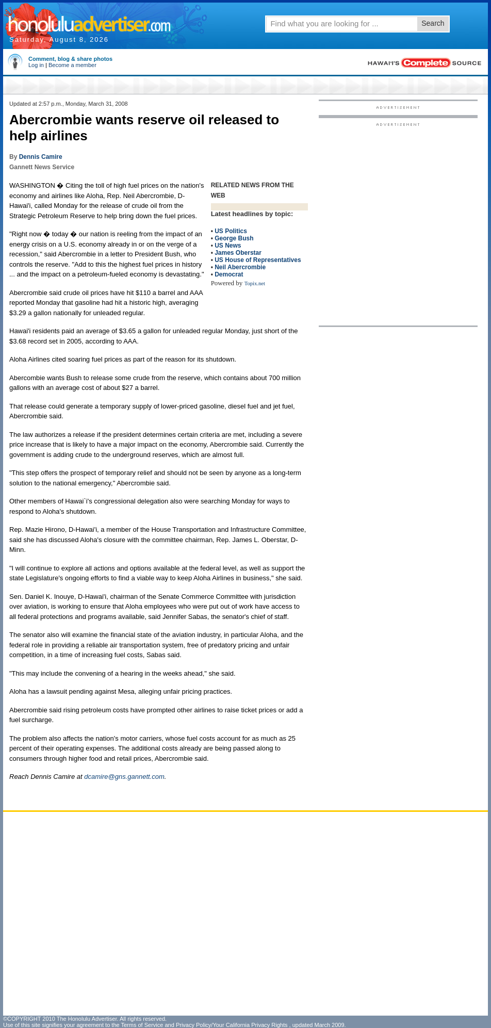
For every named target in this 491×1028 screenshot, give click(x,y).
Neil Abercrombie (240, 267)
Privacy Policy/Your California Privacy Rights (232, 1025)
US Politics (231, 231)
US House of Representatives (258, 260)
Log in (36, 65)
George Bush (234, 238)
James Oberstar (238, 252)
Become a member (72, 65)
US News (228, 245)
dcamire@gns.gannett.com (124, 776)
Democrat (229, 274)
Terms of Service (142, 1025)
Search (432, 23)
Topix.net (254, 283)
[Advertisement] (113, 223)
